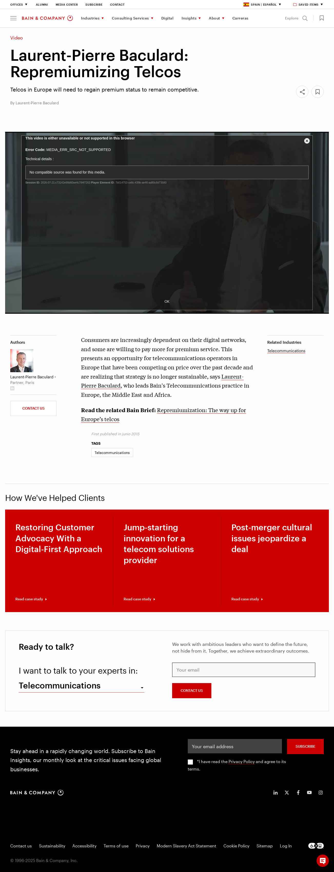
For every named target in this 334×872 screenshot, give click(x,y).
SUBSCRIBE (305, 746)
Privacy (143, 845)
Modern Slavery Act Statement (186, 845)
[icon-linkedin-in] (275, 792)
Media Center (67, 4)
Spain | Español (260, 4)
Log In (286, 845)
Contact (117, 4)
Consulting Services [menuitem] (130, 18)
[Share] (302, 92)
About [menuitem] (214, 18)
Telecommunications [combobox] (60, 685)
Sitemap (265, 845)
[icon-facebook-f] (298, 792)
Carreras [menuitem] (240, 18)
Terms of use (116, 845)
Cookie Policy (236, 845)
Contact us (33, 408)
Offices (16, 4)
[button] (13, 18)
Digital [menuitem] (167, 18)
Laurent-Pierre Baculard (31, 376)
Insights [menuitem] (189, 18)
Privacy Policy (242, 761)
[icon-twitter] (287, 792)
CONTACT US (192, 690)
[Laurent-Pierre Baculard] (21, 360)
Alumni (42, 4)
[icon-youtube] (309, 792)
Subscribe (93, 4)
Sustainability (52, 845)
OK (167, 301)
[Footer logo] (316, 846)
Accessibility (84, 845)
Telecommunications (286, 350)
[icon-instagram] (321, 792)
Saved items (306, 4)
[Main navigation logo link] (47, 18)
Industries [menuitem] (90, 18)
